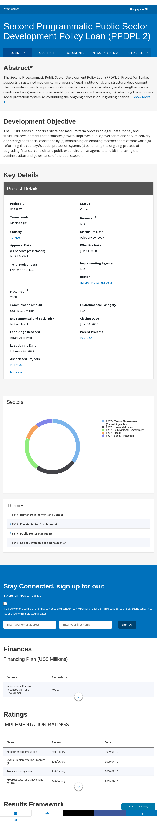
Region (85, 277)
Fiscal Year (19, 290)
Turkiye (15, 237)
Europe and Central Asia (96, 282)
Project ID (17, 204)
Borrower (88, 217)
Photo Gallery (136, 53)
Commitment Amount (26, 305)
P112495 (16, 365)
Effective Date (90, 245)
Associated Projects (25, 359)
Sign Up (127, 624)
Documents (75, 53)
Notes (14, 372)
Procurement (46, 53)
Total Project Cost (25, 263)
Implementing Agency (96, 263)
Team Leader (20, 217)
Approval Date (20, 245)
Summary (18, 53)
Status (85, 204)
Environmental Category (98, 305)
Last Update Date (23, 345)
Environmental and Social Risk (32, 318)
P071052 (86, 338)
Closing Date (89, 318)
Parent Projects (91, 332)
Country (16, 232)
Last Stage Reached (25, 332)
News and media (105, 53)
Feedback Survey (138, 806)
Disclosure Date (91, 232)
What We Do (11, 8)
